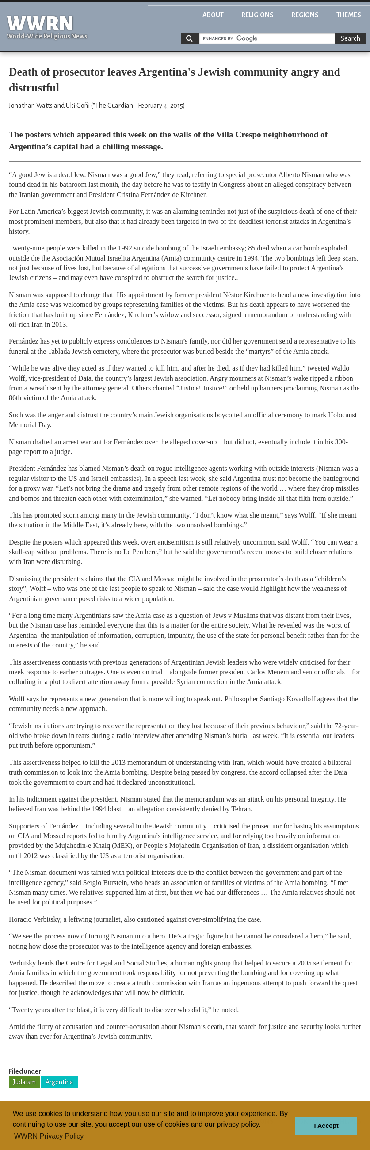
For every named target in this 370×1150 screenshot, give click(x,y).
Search (350, 38)
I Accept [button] (326, 1125)
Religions (257, 15)
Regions (305, 15)
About (213, 15)
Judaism (24, 1082)
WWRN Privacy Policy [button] (49, 1136)
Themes (348, 15)
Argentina (59, 1082)
